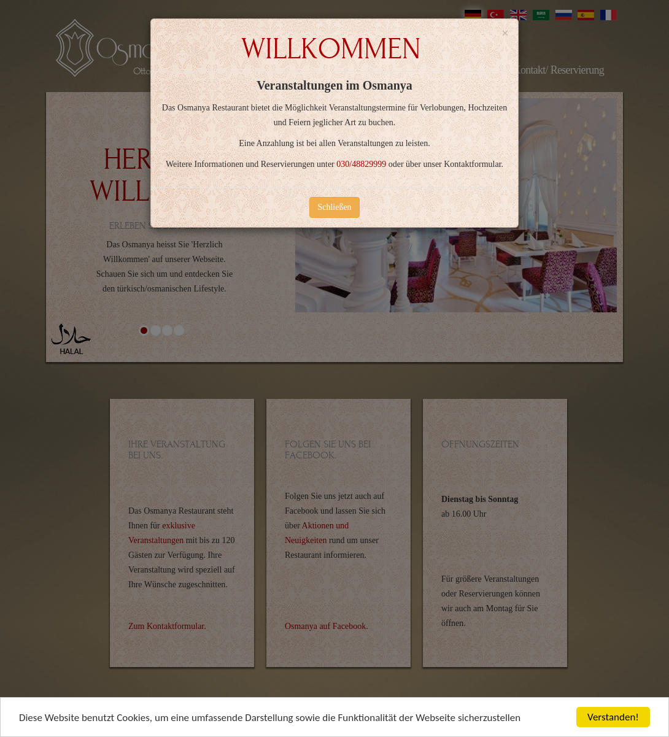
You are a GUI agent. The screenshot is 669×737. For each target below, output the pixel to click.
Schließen (334, 207)
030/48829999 (361, 164)
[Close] (505, 33)
